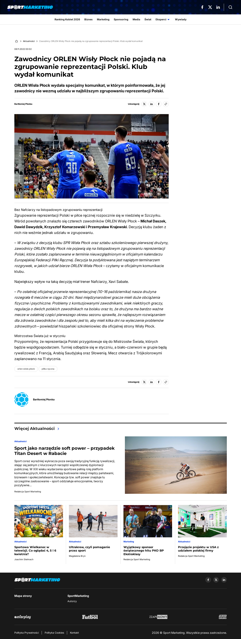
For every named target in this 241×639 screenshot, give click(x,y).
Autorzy (72, 601)
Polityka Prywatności (26, 632)
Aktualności (29, 41)
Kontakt (74, 632)
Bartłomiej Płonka (23, 104)
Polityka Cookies (54, 632)
